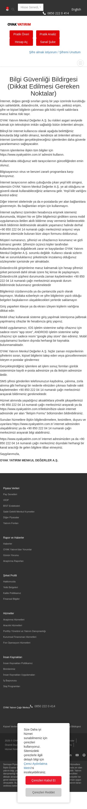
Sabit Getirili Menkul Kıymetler (18, 511)
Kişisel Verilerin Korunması (17, 726)
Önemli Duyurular (14, 745)
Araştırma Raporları (13, 561)
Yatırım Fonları (11, 523)
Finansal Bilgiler (11, 599)
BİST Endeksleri (11, 506)
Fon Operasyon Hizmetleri (16, 642)
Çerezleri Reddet (43, 792)
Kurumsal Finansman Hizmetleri (19, 637)
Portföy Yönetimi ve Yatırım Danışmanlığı (24, 631)
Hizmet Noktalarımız (15, 749)
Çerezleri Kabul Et (43, 780)
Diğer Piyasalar (11, 517)
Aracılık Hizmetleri (12, 625)
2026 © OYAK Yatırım (16, 740)
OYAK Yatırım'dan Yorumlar (17, 549)
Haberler (7, 543)
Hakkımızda (9, 581)
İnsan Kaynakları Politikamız (18, 663)
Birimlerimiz (9, 669)
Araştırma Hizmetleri (13, 619)
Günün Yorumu (11, 555)
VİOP (6, 500)
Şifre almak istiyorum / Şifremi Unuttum (55, 52)
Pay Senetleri (10, 494)
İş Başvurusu (10, 680)
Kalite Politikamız (12, 593)
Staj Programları (11, 686)
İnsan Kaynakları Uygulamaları (19, 674)
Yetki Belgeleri (10, 587)
